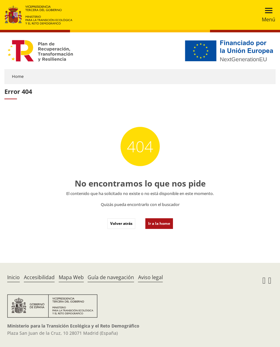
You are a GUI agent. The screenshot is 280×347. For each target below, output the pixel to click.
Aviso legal (150, 277)
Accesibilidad (39, 277)
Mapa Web (71, 277)
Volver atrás (121, 223)
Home (18, 76)
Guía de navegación (111, 277)
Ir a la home (159, 223)
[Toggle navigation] (267, 15)
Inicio (13, 277)
